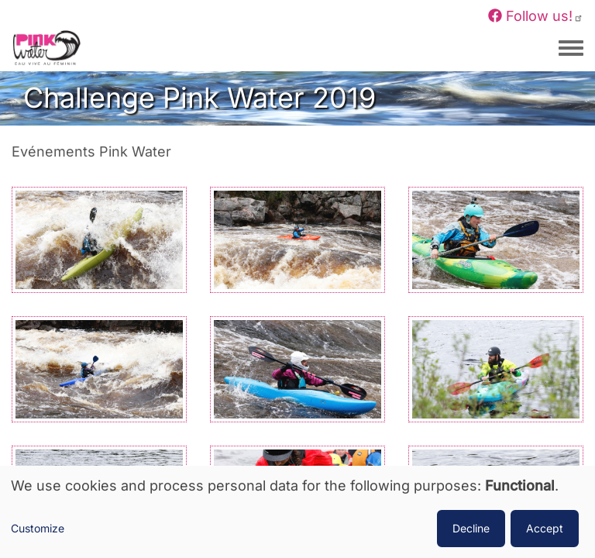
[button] (99, 238)
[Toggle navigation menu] (571, 49)
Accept (544, 528)
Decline (471, 528)
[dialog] (297, 512)
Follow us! (535, 16)
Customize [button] (37, 528)
